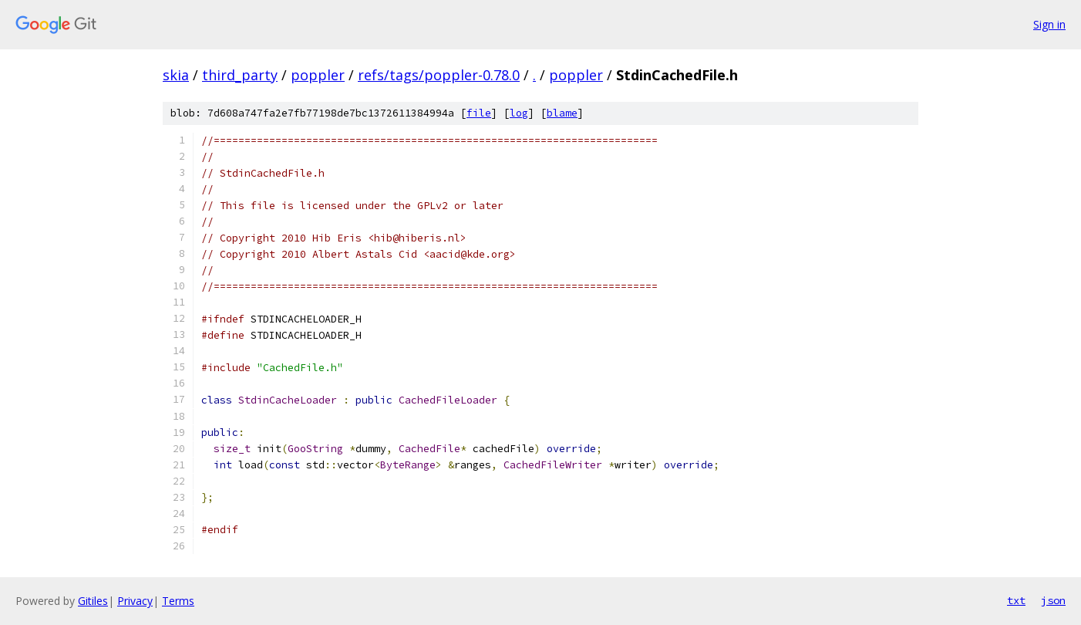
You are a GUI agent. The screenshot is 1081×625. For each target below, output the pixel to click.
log (519, 113)
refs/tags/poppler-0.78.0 (439, 75)
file (478, 113)
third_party (240, 75)
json (1053, 600)
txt (1016, 600)
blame (562, 113)
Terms (178, 600)
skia (176, 75)
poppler (318, 75)
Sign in (1049, 24)
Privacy (135, 600)
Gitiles (93, 600)
